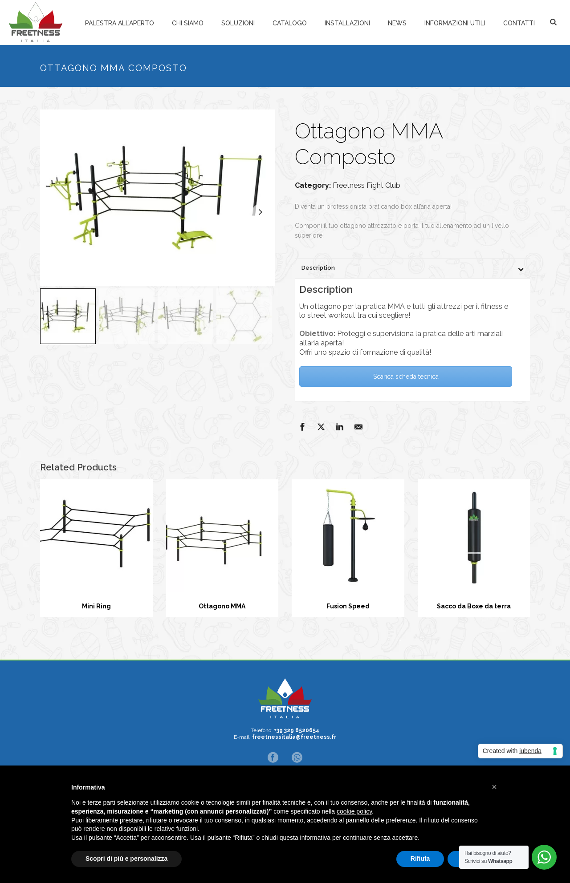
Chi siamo (188, 23)
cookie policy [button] (354, 811)
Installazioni (347, 23)
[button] (494, 787)
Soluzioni (238, 23)
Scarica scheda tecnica (406, 376)
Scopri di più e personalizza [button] (126, 858)
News (397, 23)
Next (260, 212)
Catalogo (290, 23)
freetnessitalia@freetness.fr (294, 737)
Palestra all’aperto (119, 23)
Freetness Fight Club (366, 185)
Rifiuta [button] (420, 858)
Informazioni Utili (454, 23)
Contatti (519, 23)
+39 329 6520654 (296, 730)
